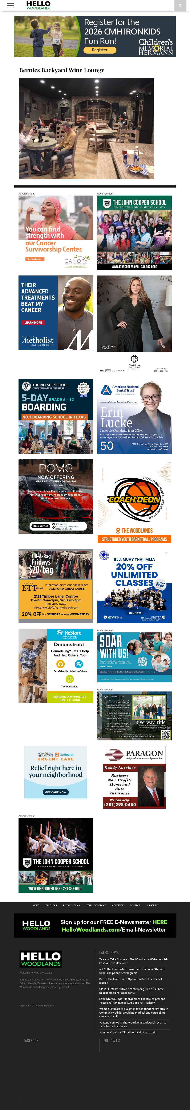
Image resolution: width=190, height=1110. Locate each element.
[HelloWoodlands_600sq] (56, 891)
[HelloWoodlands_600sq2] (134, 269)
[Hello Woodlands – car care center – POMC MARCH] (56, 532)
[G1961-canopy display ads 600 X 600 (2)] (56, 269)
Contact (135, 905)
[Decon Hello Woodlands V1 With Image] (56, 702)
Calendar (51, 905)
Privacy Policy (71, 905)
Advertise (118, 905)
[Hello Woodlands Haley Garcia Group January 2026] (134, 372)
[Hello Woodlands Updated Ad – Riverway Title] (134, 739)
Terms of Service (96, 905)
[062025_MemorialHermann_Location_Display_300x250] (55, 797)
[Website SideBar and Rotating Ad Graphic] (134, 542)
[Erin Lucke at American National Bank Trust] (134, 452)
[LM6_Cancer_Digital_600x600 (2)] (56, 349)
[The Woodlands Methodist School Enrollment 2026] (134, 681)
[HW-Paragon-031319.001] (134, 808)
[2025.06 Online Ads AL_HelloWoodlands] (56, 622)
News (36, 905)
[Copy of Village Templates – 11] (56, 452)
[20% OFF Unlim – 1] (134, 622)
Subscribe (152, 905)
